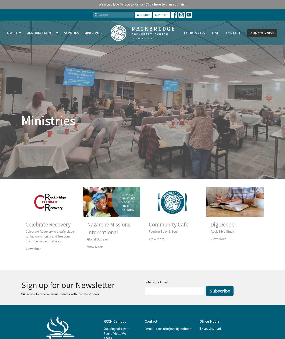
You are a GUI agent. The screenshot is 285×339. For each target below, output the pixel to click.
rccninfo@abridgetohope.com (175, 329)
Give (215, 33)
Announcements (43, 33)
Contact (233, 33)
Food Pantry (194, 33)
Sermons (71, 33)
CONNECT (161, 15)
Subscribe (219, 291)
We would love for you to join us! (143, 4)
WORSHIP (143, 15)
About (14, 33)
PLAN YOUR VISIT (262, 33)
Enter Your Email (156, 282)
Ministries (93, 33)
